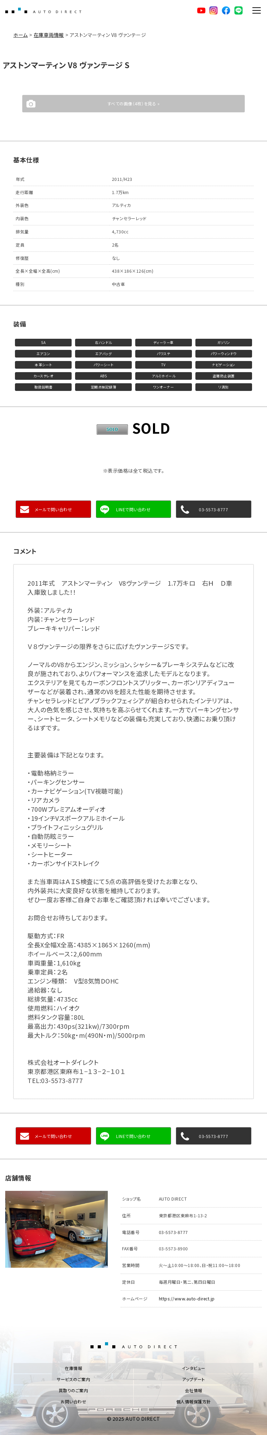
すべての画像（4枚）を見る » (133, 103)
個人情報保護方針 (193, 1401)
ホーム (20, 34)
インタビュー (193, 1368)
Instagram (213, 10)
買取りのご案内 (73, 1390)
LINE (238, 10)
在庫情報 (73, 1368)
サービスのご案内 (73, 1379)
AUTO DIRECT (43, 10)
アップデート (193, 1379)
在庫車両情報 (49, 34)
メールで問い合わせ (53, 509)
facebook (226, 10)
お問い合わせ (73, 1401)
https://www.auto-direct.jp (187, 1298)
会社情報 (193, 1390)
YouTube (201, 10)
